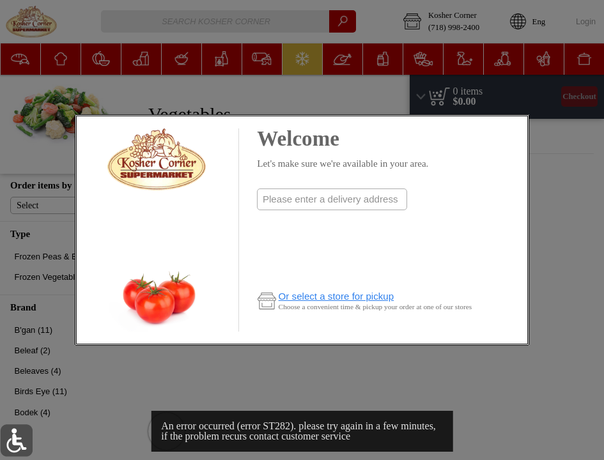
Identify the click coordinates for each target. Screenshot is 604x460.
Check (332, 224)
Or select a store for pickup (336, 296)
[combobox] (332, 199)
